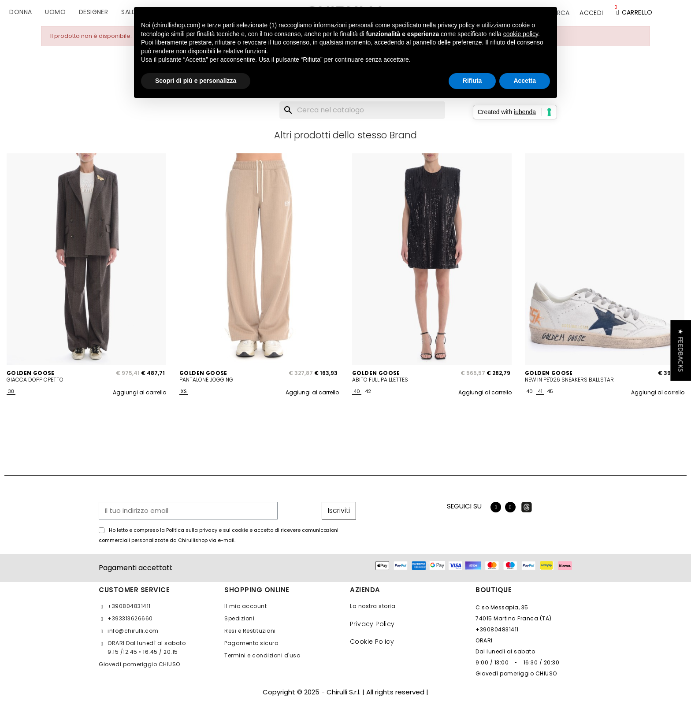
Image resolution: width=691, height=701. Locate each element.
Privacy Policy (372, 623)
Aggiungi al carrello (139, 392)
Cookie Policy (372, 641)
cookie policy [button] (520, 33)
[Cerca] (362, 110)
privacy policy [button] (456, 25)
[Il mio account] (591, 13)
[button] (680, 350)
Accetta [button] (524, 80)
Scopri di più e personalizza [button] (195, 80)
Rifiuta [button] (472, 80)
